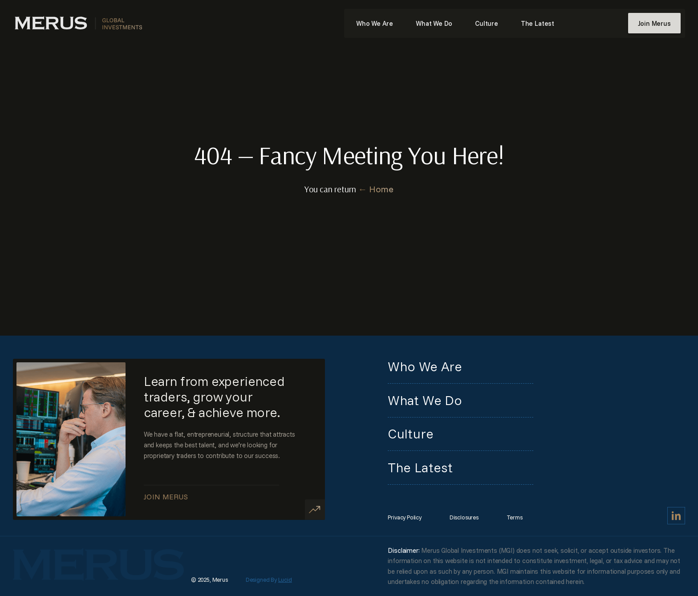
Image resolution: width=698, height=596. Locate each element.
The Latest (537, 23)
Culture (486, 23)
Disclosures (464, 517)
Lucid (285, 579)
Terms (515, 517)
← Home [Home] (376, 189)
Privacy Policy (404, 517)
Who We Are (374, 23)
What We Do (434, 23)
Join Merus (654, 23)
